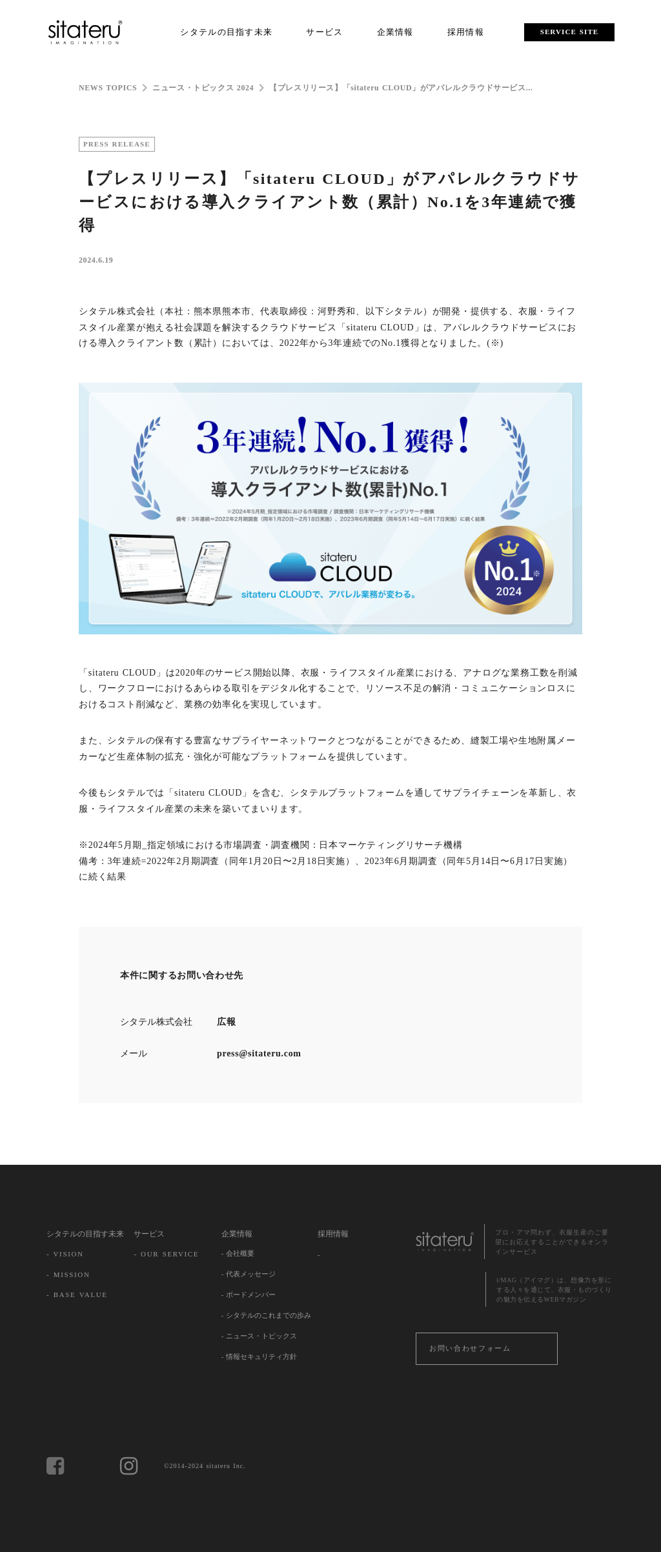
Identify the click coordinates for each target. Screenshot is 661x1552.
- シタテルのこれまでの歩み (266, 1315)
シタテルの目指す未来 (85, 1233)
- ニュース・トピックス (259, 1336)
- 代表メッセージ (248, 1274)
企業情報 (236, 1233)
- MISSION (68, 1274)
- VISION (65, 1254)
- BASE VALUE (77, 1294)
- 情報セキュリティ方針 (259, 1356)
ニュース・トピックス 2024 (203, 87)
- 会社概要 (237, 1253)
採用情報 (333, 1233)
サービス (149, 1233)
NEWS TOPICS (108, 87)
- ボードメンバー (248, 1294)
